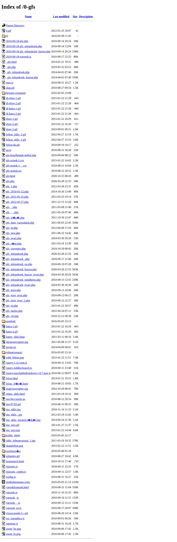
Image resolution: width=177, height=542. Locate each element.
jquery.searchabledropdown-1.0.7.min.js (28, 373)
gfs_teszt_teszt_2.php (18, 300)
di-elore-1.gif (13, 98)
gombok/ (11, 321)
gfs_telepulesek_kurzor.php (21, 269)
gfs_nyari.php (13, 238)
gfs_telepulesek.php (17, 253)
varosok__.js (13, 502)
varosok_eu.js (13, 508)
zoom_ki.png (13, 533)
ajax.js (9, 82)
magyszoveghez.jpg (17, 388)
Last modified (61, 16)
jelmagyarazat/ (14, 352)
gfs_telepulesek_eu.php (19, 264)
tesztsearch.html (15, 461)
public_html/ (13, 435)
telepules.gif (13, 456)
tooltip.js (11, 476)
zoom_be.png (13, 528)
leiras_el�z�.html (17, 383)
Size (75, 16)
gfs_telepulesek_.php (18, 259)
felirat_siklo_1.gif (16, 134)
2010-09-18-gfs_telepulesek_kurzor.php (28, 51)
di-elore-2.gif (13, 103)
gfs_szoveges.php (16, 248)
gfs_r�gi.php (13, 243)
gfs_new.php (13, 233)
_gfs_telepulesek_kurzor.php (22, 77)
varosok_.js (12, 497)
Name (28, 16)
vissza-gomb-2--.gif (17, 513)
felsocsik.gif (13, 144)
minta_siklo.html (15, 393)
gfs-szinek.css (13, 170)
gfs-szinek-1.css (15, 160)
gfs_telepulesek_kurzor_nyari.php (25, 274)
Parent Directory (15, 25)
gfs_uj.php (12, 305)
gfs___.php (12, 212)
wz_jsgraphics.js (15, 518)
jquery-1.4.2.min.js (16, 362)
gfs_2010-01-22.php (17, 191)
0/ (7, 35)
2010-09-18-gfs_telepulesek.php (24, 46)
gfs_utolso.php (14, 310)
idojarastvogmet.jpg (17, 342)
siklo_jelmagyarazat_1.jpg (20, 440)
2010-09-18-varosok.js (18, 56)
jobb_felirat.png (15, 357)
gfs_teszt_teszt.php (16, 295)
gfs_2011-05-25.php (17, 196)
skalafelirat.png (14, 445)
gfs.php (10, 181)
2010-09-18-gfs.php (17, 41)
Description (86, 16)
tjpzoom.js (12, 466)
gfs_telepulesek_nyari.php (20, 284)
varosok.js (11, 492)
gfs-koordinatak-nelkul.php (21, 155)
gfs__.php (11, 207)
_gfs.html (11, 61)
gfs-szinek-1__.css (16, 165)
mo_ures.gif (12, 425)
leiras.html (12, 378)
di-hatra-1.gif (13, 108)
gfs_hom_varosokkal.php (20, 222)
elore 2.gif (11, 129)
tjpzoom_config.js (16, 471)
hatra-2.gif (12, 331)
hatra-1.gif (12, 326)
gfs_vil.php (12, 316)
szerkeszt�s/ (13, 451)
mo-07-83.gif (13, 404)
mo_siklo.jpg (13, 409)
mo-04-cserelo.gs (15, 399)
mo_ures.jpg (13, 430)
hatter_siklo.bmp (15, 336)
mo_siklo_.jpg (14, 414)
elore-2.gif (12, 124)
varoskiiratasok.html (17, 487)
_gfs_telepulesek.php (18, 72)
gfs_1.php (11, 186)
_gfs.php (11, 67)
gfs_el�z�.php (15, 217)
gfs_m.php (12, 227)
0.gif (8, 30)
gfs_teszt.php (13, 290)
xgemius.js (12, 523)
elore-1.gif (12, 118)
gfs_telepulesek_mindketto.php (23, 279)
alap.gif (10, 87)
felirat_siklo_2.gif (16, 139)
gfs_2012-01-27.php (17, 201)
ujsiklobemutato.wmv (18, 482)
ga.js (8, 150)
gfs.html (10, 175)
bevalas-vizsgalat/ (16, 92)
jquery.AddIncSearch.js (19, 367)
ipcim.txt (11, 347)
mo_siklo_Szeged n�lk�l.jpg (23, 420)
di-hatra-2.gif (13, 113)
